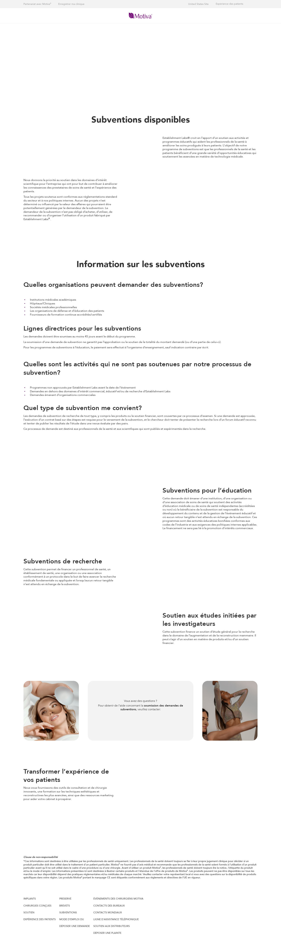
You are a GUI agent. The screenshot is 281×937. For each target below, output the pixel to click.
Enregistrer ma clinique (71, 4)
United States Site (198, 4)
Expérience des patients (229, 4)
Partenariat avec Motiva (37, 4)
